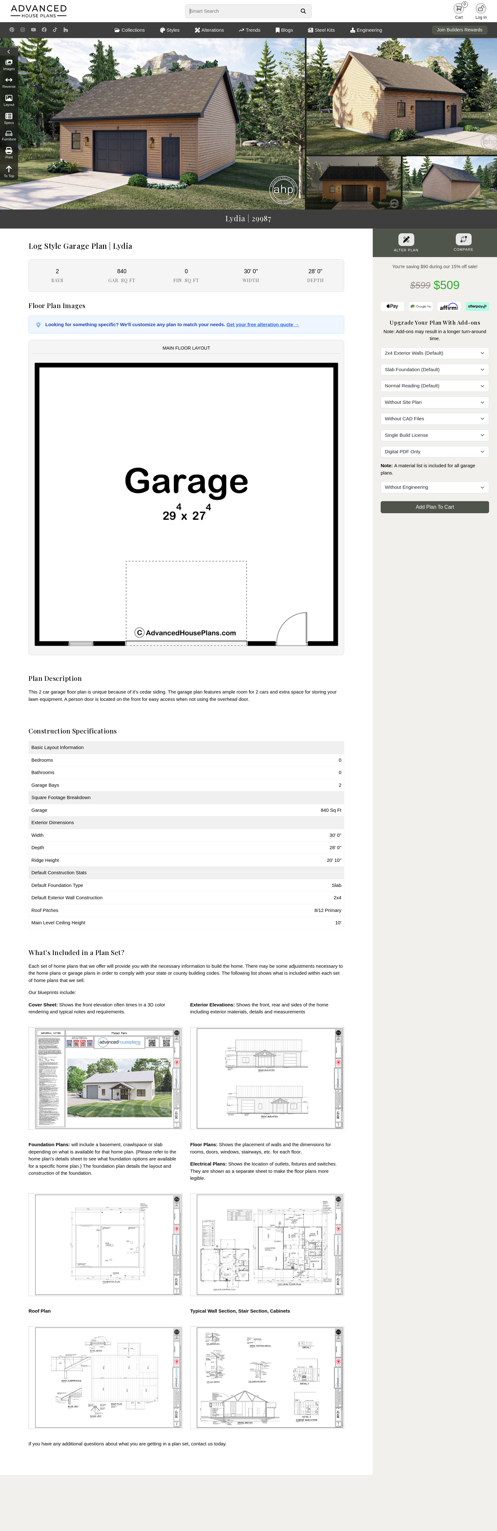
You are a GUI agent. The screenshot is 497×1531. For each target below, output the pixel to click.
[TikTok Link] (55, 30)
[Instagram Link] (22, 30)
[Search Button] (303, 11)
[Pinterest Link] (12, 30)
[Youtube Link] (33, 30)
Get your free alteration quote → (263, 324)
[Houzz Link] (65, 30)
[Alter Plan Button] (406, 239)
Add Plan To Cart (435, 507)
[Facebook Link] (44, 30)
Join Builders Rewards (459, 29)
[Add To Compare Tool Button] (464, 239)
